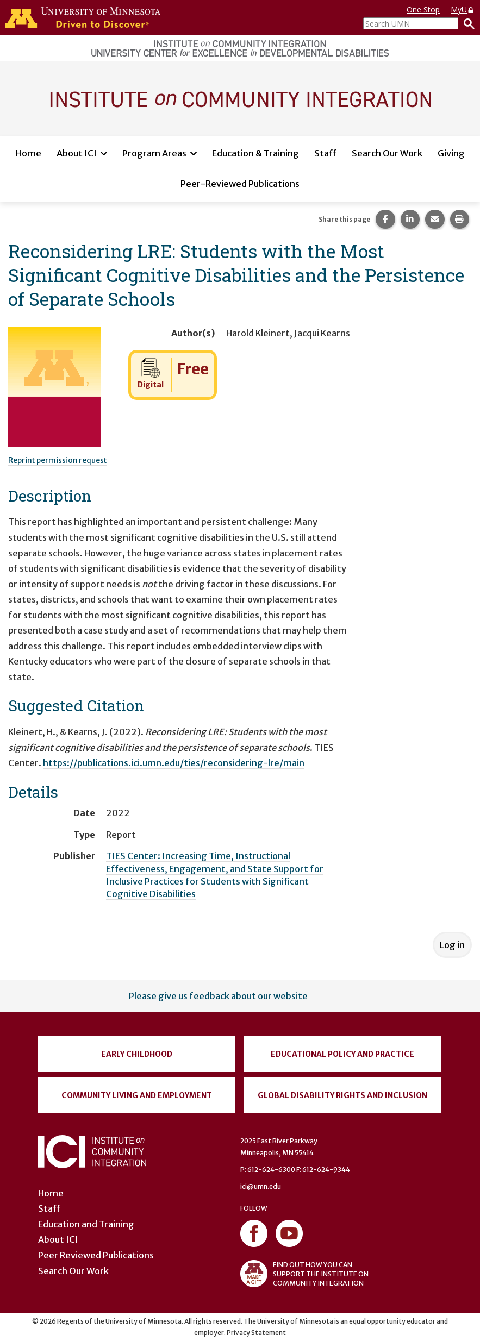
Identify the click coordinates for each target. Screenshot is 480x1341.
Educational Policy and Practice (342, 1054)
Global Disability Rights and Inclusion (342, 1095)
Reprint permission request (57, 460)
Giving (451, 153)
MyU (463, 9)
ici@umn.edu (260, 1186)
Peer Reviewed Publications (96, 1255)
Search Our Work (387, 153)
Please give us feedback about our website (218, 996)
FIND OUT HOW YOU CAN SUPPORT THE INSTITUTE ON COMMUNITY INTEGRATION (304, 1273)
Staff (325, 153)
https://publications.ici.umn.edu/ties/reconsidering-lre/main (173, 762)
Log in (452, 944)
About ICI (77, 153)
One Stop (423, 9)
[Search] (466, 23)
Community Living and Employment (136, 1095)
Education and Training (86, 1224)
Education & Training (255, 153)
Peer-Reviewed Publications (240, 183)
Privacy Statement (256, 1333)
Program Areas (154, 153)
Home (28, 153)
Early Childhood (136, 1054)
